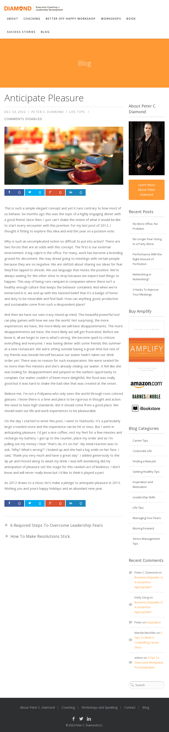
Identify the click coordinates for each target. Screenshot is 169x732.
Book (131, 19)
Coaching (32, 19)
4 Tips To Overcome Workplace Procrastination (148, 662)
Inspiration (154, 622)
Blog (45, 32)
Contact (130, 707)
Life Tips (77, 112)
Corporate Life (142, 451)
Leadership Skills (144, 497)
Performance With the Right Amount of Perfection (147, 259)
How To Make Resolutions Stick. (40, 536)
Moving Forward (143, 528)
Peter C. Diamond (47, 112)
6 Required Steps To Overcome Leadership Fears (56, 525)
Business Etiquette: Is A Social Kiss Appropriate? (148, 582)
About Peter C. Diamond (37, 707)
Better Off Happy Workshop (71, 19)
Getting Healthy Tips (146, 472)
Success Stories (21, 32)
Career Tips (140, 440)
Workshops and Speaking (100, 707)
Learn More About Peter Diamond (146, 190)
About (12, 19)
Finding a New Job (144, 461)
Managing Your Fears (147, 518)
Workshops (111, 19)
